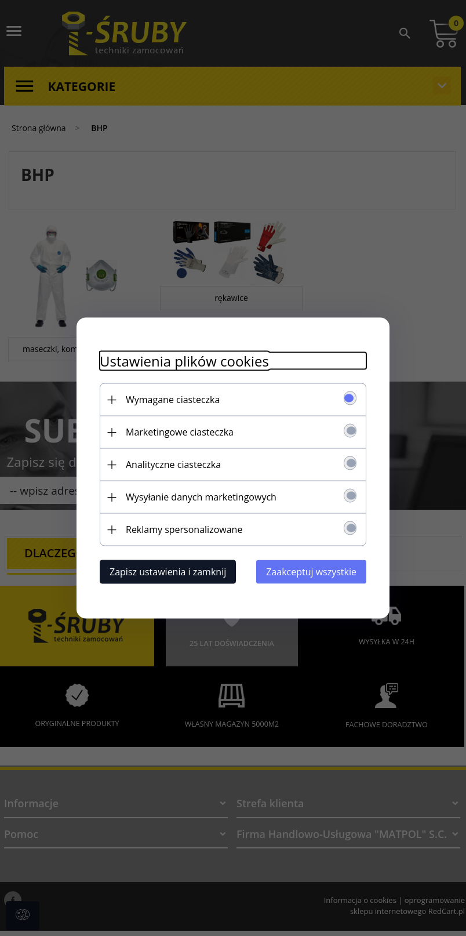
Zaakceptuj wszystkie (311, 571)
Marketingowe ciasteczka (180, 432)
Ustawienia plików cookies (184, 361)
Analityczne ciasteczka (173, 464)
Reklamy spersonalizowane (184, 529)
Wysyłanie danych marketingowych (201, 497)
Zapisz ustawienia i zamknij (168, 571)
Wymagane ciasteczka (173, 399)
